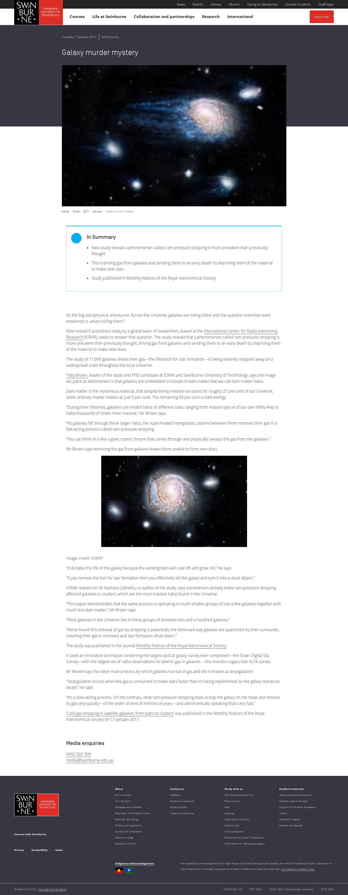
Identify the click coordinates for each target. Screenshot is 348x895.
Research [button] (211, 17)
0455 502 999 (78, 754)
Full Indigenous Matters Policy (298, 869)
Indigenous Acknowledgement (134, 863)
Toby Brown (77, 375)
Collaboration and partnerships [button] (165, 17)
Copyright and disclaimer (53, 889)
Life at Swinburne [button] (110, 17)
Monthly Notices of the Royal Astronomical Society (181, 645)
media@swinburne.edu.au (90, 760)
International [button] (241, 17)
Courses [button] (78, 17)
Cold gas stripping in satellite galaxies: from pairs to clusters (120, 713)
